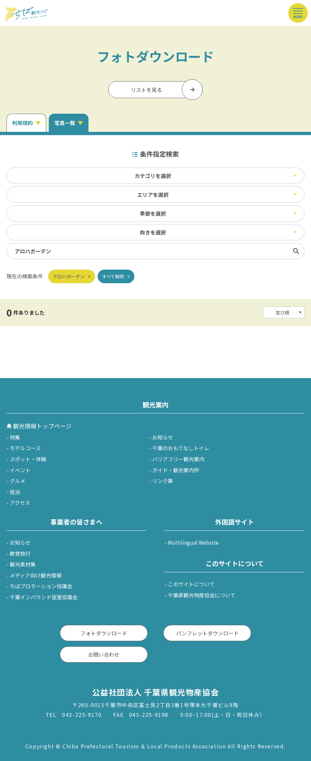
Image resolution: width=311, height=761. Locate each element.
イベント (20, 470)
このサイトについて (191, 584)
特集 (15, 437)
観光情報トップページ (42, 426)
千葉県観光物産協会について (202, 595)
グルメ (17, 481)
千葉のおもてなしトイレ (180, 448)
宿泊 (15, 492)
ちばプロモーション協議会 (41, 586)
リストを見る (146, 90)
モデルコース (25, 448)
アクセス (20, 502)
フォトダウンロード (103, 633)
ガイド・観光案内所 (175, 470)
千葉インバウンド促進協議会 (43, 597)
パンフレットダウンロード (207, 633)
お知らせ (162, 437)
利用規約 (22, 123)
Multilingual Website (193, 542)
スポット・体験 (28, 459)
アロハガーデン (69, 276)
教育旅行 (20, 553)
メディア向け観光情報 (35, 575)
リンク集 (162, 481)
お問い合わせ (103, 654)
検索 (296, 251)
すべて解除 (113, 276)
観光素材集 (23, 564)
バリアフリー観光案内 (178, 459)
